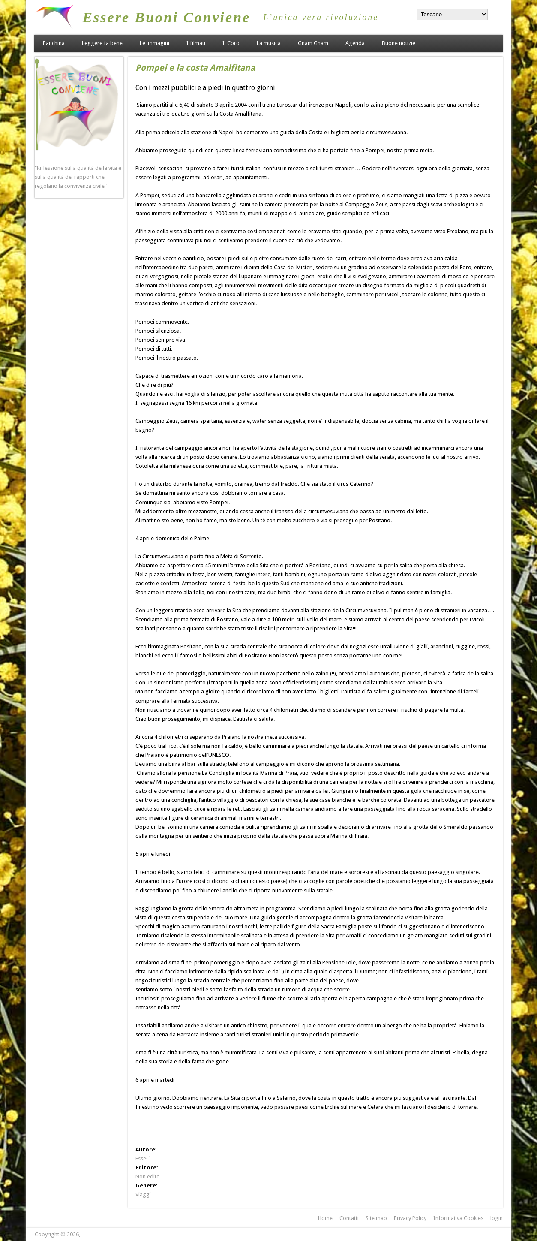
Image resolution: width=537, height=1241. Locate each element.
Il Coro (231, 43)
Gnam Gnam (313, 43)
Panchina (54, 43)
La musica (269, 43)
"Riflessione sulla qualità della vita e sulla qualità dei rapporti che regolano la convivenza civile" (78, 177)
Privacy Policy (410, 1218)
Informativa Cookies (458, 1218)
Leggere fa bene (102, 43)
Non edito (147, 1176)
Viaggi (143, 1194)
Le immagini (154, 43)
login (496, 1218)
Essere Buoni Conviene (166, 17)
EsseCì (143, 1158)
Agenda (355, 43)
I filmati (195, 43)
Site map (376, 1218)
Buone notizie (398, 43)
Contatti (349, 1218)
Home (325, 1218)
